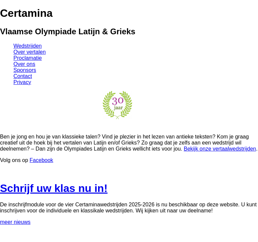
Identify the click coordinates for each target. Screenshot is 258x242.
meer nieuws (15, 222)
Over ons (24, 64)
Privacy (22, 82)
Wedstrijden (27, 46)
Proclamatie (27, 58)
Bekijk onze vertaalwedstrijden (220, 149)
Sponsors (24, 70)
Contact (22, 76)
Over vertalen (29, 52)
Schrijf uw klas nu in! (54, 188)
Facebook (41, 160)
